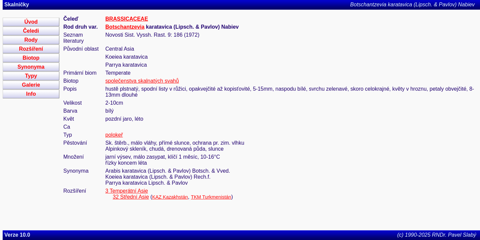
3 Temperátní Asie (126, 191)
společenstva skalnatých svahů (142, 81)
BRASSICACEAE (126, 19)
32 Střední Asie (131, 197)
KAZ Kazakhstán (170, 197)
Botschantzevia (124, 27)
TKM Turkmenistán (211, 197)
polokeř (114, 135)
